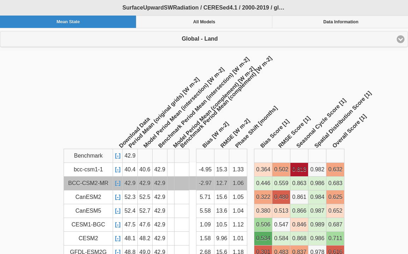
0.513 (281, 211)
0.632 (335, 169)
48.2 (145, 238)
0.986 (317, 183)
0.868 (299, 238)
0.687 (335, 224)
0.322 (263, 197)
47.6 (145, 224)
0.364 (263, 169)
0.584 (281, 238)
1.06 (238, 183)
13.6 (221, 211)
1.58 (205, 238)
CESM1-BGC (88, 224)
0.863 (299, 183)
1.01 (238, 238)
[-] (117, 156)
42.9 (159, 169)
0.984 (317, 197)
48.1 (129, 238)
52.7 (145, 211)
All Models (204, 21)
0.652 (335, 211)
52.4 (129, 211)
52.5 (145, 197)
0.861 (299, 197)
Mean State (68, 21)
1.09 (205, 224)
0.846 (299, 224)
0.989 (317, 224)
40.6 (145, 169)
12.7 (221, 183)
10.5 (221, 224)
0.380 (263, 211)
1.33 (238, 169)
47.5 (129, 224)
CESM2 (88, 238)
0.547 (281, 224)
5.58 (205, 211)
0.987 (317, 211)
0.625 (335, 197)
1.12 (238, 224)
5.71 (205, 197)
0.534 (263, 238)
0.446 (263, 183)
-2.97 (205, 183)
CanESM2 (88, 197)
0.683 (335, 183)
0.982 (317, 169)
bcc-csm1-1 (88, 169)
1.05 (238, 197)
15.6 (221, 197)
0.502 (281, 169)
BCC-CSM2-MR (88, 183)
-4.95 (205, 169)
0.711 (335, 238)
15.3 (221, 169)
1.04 (238, 211)
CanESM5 (88, 211)
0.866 (299, 211)
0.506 (263, 224)
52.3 (129, 197)
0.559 (281, 183)
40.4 (129, 169)
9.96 (221, 238)
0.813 (299, 169)
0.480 (281, 197)
